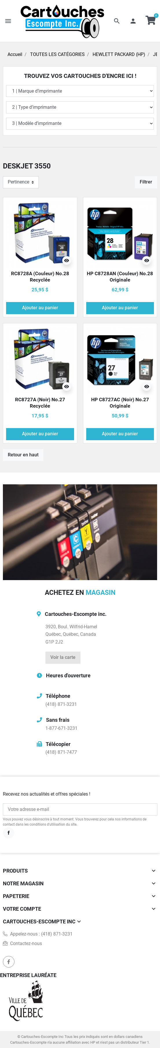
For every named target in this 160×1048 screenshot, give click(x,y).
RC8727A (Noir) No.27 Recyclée (40, 403)
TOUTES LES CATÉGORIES (57, 54)
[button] (117, 21)
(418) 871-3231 (61, 704)
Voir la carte (63, 657)
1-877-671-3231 (61, 728)
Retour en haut (23, 455)
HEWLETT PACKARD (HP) (119, 54)
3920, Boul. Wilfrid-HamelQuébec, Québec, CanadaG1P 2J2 (71, 634)
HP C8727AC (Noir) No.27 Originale (120, 403)
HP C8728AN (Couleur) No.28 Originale (120, 277)
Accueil (15, 54)
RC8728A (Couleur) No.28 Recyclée (40, 277)
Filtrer (146, 182)
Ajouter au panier (40, 307)
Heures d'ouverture (68, 675)
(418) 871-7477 (61, 752)
